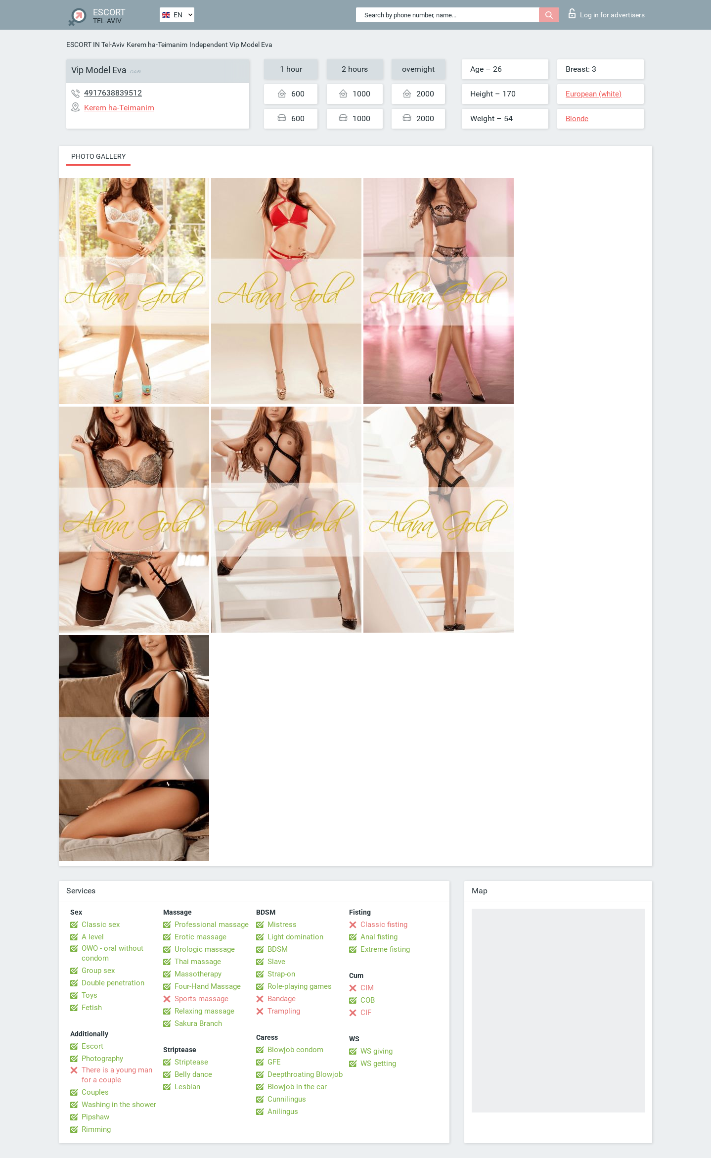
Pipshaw (95, 1116)
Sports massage (201, 998)
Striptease (191, 1062)
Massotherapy (198, 974)
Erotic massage (200, 936)
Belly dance (193, 1074)
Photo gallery (98, 156)
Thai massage (198, 961)
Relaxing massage (204, 1011)
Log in (607, 13)
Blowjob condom (295, 1049)
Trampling (283, 1011)
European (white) (594, 94)
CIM (367, 987)
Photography (102, 1058)
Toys (89, 995)
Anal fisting (379, 936)
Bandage (281, 998)
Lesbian (187, 1086)
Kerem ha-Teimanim (157, 44)
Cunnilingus (286, 1099)
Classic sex (101, 924)
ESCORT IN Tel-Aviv (95, 44)
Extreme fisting (385, 949)
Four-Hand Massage (208, 986)
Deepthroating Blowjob (305, 1074)
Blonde (577, 118)
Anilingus (282, 1111)
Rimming (96, 1129)
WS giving (376, 1051)
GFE (274, 1062)
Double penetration (113, 982)
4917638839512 (113, 92)
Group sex (98, 970)
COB (367, 1000)
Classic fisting (383, 924)
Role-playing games (299, 986)
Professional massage (212, 924)
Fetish (92, 1007)
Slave (276, 961)
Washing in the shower (119, 1104)
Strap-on (281, 974)
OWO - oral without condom (112, 953)
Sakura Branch (198, 1023)
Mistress (282, 924)
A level (93, 936)
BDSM (277, 949)
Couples (95, 1092)
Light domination (295, 936)
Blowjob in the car (297, 1086)
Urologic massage (205, 949)
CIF (365, 1012)
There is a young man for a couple (117, 1074)
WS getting (378, 1063)
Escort (92, 1046)
